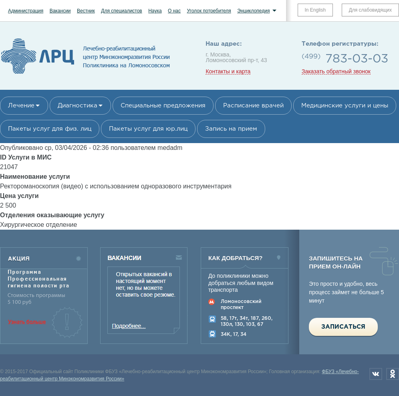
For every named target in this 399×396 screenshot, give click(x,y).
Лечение (21, 105)
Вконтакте (375, 374)
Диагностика (77, 105)
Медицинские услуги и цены (344, 105)
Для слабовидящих (370, 10)
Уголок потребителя (209, 11)
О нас (174, 11)
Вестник (86, 11)
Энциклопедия (253, 11)
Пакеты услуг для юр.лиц (148, 128)
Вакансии (60, 11)
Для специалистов (121, 11)
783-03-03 (356, 59)
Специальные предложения (163, 105)
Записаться (343, 326)
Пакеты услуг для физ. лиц (49, 128)
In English (315, 10)
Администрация (25, 11)
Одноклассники (392, 374)
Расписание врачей (253, 105)
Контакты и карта (228, 72)
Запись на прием (231, 128)
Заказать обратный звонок (336, 72)
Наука (154, 11)
